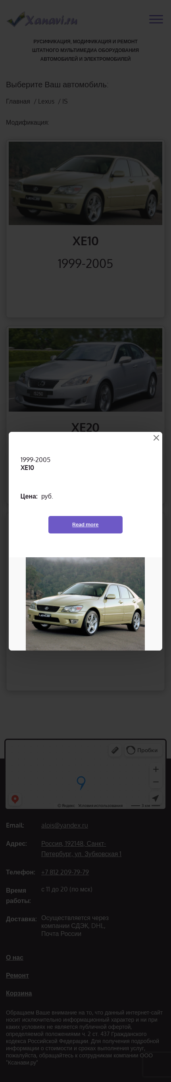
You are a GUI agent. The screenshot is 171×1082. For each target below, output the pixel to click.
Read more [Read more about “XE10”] (85, 524)
